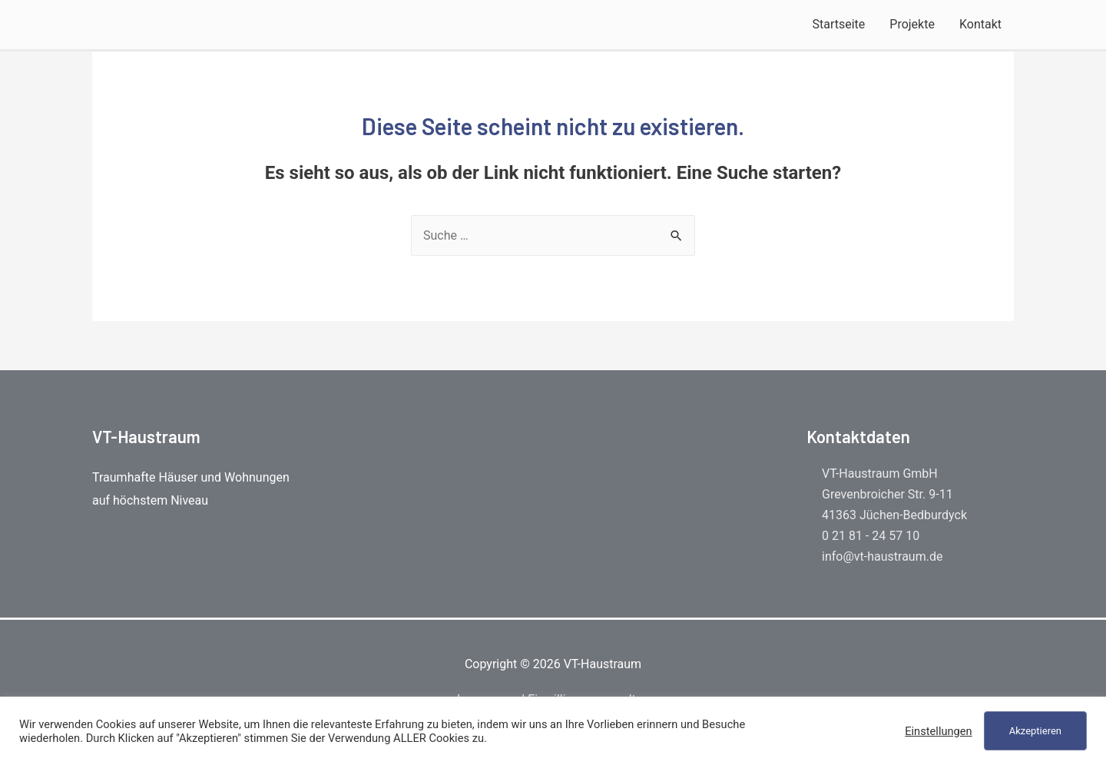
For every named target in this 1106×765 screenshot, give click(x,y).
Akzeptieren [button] (1035, 731)
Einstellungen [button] (938, 731)
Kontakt (980, 24)
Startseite (838, 24)
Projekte (912, 24)
